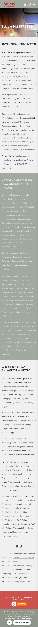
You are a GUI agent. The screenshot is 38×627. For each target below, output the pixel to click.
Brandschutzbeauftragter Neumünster (17, 577)
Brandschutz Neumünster (12, 561)
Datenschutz (12, 597)
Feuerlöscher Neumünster (23, 557)
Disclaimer (18, 600)
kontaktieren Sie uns (16, 532)
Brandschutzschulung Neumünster (16, 581)
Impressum (25, 597)
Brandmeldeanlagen (10, 284)
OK (10, 622)
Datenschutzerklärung (21, 622)
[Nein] (35, 618)
